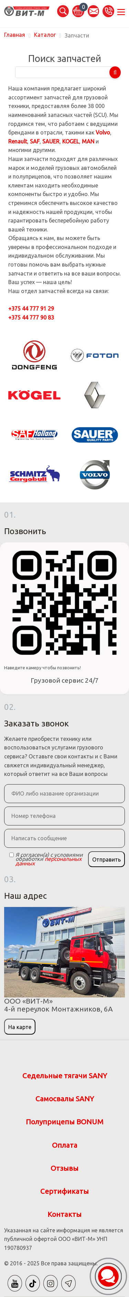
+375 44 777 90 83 (31, 317)
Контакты (64, 1214)
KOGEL (70, 141)
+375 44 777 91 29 (31, 308)
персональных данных (48, 861)
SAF (35, 141)
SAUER (51, 141)
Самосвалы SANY (64, 1099)
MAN (88, 141)
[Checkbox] (11, 855)
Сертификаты (64, 1191)
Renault (17, 141)
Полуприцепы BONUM (65, 1122)
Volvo (103, 132)
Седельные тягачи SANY (64, 1076)
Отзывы (64, 1168)
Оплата (64, 1145)
